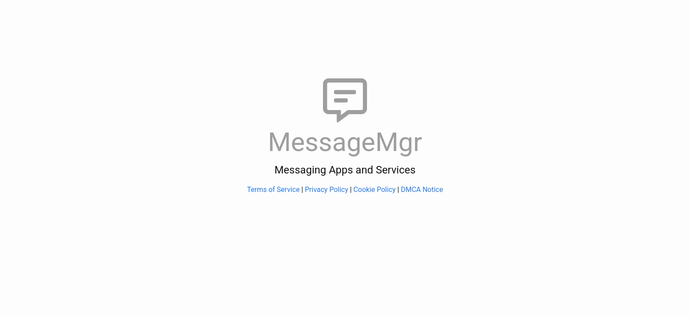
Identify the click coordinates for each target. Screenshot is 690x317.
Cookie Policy (374, 189)
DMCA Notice (422, 189)
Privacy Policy (327, 189)
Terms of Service (273, 189)
